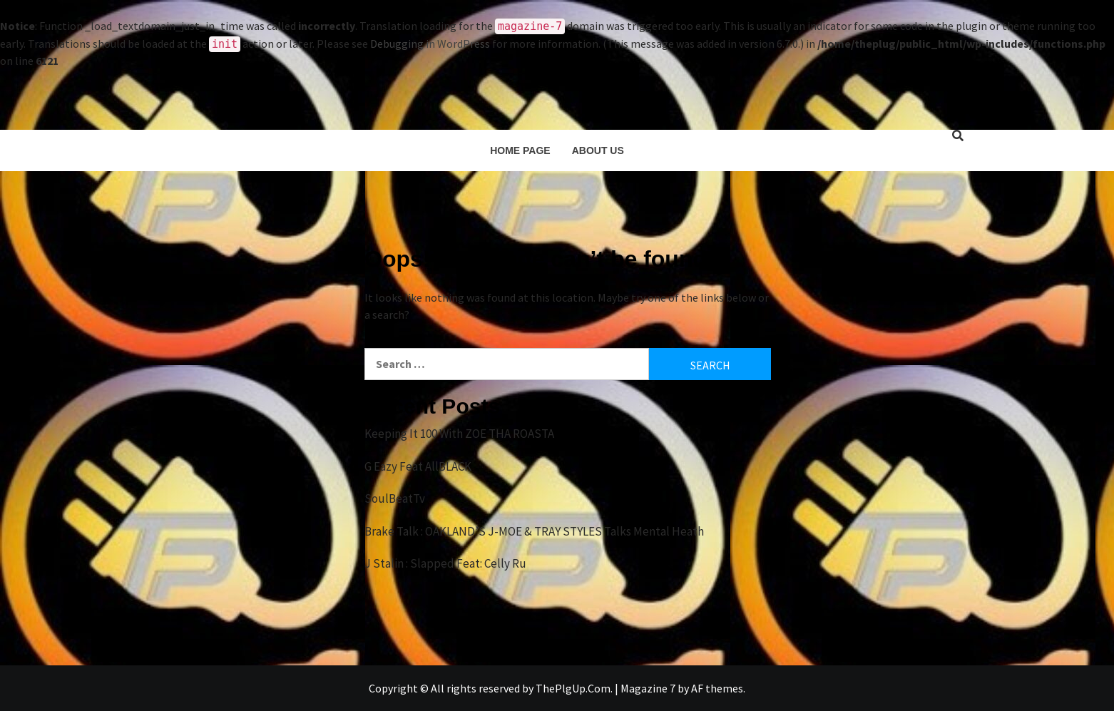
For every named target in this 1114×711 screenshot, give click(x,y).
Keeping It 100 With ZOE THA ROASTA (459, 433)
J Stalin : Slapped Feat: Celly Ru (445, 563)
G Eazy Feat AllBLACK (417, 466)
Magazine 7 (647, 688)
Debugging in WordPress (430, 43)
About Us (598, 150)
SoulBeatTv (394, 498)
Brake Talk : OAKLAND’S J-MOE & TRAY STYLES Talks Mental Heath (534, 531)
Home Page (520, 150)
